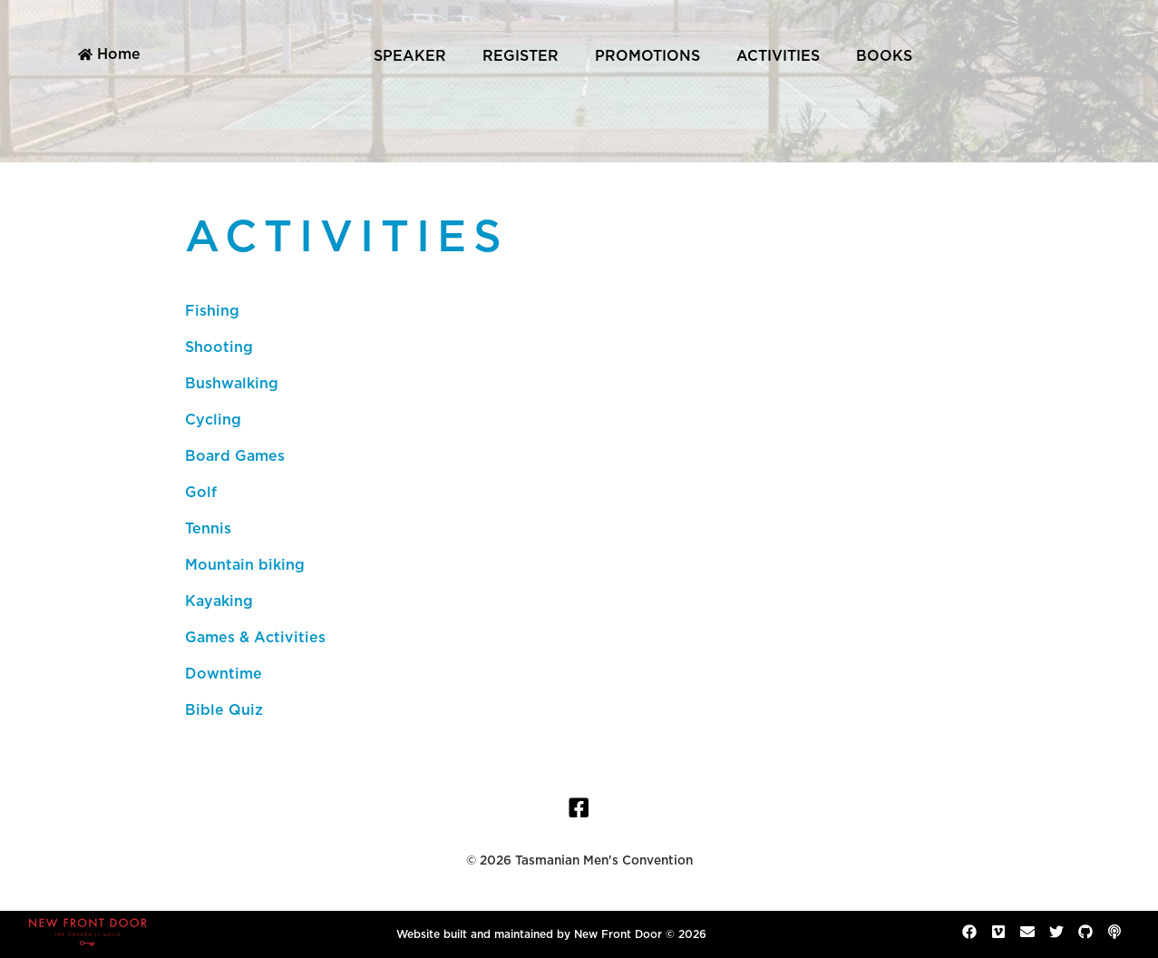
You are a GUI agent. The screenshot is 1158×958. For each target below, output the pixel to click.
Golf (201, 492)
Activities (778, 56)
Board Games (235, 456)
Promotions (647, 56)
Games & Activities (255, 638)
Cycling (213, 420)
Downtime (223, 674)
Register (520, 56)
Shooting (219, 347)
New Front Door (618, 934)
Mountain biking (245, 565)
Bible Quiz (224, 710)
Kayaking (219, 601)
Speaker (410, 56)
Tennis (208, 529)
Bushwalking (231, 383)
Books (884, 56)
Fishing (212, 311)
